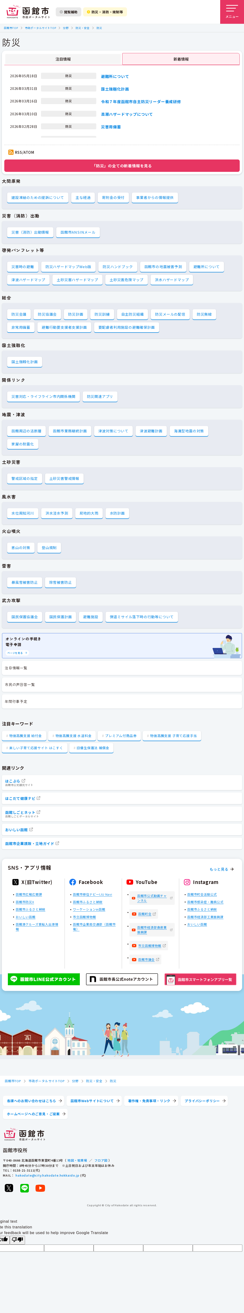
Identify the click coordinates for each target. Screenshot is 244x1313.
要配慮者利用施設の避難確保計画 (126, 327)
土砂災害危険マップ (126, 279)
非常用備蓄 (20, 327)
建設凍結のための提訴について (37, 197)
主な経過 (83, 197)
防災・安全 (83, 28)
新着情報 (181, 59)
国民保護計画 (60, 616)
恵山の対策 (20, 547)
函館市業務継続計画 (70, 430)
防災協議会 (47, 314)
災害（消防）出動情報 (30, 232)
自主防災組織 (132, 314)
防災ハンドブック (118, 266)
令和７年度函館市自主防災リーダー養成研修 (141, 101)
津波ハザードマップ (28, 279)
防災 (99, 28)
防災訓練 (102, 314)
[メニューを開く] (232, 12)
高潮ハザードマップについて (127, 114)
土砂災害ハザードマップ (77, 279)
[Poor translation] (17, 1240)
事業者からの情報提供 (155, 197)
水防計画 (117, 513)
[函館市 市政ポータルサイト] (28, 12)
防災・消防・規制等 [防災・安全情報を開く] (105, 12)
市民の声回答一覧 (20, 684)
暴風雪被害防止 (24, 582)
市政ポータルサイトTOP (40, 28)
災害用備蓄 (111, 127)
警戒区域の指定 (24, 478)
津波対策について (113, 430)
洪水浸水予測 (57, 513)
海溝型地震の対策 (189, 430)
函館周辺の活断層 (26, 430)
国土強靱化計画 (115, 89)
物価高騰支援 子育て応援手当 (173, 735)
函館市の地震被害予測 (163, 266)
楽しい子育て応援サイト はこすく (36, 747)
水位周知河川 (22, 513)
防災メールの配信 (170, 314)
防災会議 (18, 314)
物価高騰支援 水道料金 (74, 735)
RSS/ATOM (24, 152)
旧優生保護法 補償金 (92, 747)
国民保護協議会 (24, 616)
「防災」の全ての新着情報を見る (122, 166)
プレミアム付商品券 (121, 735)
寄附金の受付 (113, 197)
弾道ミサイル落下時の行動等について (142, 616)
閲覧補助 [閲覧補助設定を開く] (68, 12)
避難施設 (90, 616)
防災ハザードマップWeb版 (68, 266)
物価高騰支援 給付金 (25, 735)
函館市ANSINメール (78, 232)
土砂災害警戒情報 (64, 478)
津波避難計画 (151, 430)
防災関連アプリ (100, 396)
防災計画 (75, 314)
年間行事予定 (16, 701)
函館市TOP (11, 28)
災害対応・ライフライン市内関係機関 (43, 396)
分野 (66, 28)
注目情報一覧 (16, 667)
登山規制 (49, 547)
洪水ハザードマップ (172, 279)
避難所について (115, 76)
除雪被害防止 (60, 582)
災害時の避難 (22, 266)
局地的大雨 (89, 513)
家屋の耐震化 (22, 443)
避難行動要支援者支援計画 (64, 327)
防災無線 (204, 314)
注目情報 (63, 59)
